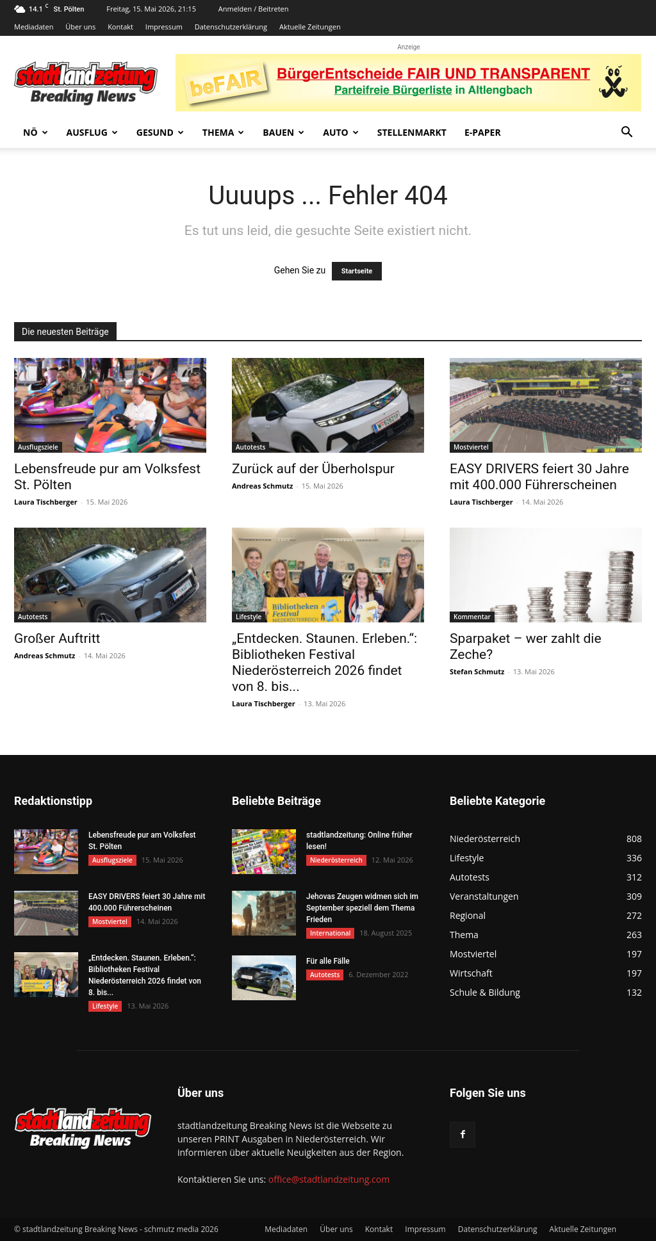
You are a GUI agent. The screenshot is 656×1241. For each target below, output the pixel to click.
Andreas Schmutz (262, 486)
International (330, 933)
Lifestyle (248, 616)
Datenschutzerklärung (231, 26)
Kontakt (120, 26)
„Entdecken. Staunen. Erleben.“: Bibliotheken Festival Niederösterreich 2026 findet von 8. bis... (324, 662)
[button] (626, 133)
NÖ (35, 132)
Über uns (80, 26)
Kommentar (472, 616)
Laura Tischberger (46, 502)
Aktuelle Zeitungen (310, 26)
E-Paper (482, 132)
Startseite (357, 271)
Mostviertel (471, 446)
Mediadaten (33, 26)
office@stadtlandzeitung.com (329, 1179)
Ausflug (92, 132)
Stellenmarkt (412, 132)
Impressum (164, 26)
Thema (223, 132)
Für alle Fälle (328, 961)
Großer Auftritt (57, 638)
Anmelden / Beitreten (253, 8)
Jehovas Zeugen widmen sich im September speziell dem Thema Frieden (362, 908)
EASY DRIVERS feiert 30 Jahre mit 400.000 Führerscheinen (539, 476)
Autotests (250, 446)
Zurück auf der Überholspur (313, 468)
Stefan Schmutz (477, 671)
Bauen (283, 132)
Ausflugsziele (38, 446)
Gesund (160, 132)
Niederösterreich (336, 860)
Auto (341, 132)
